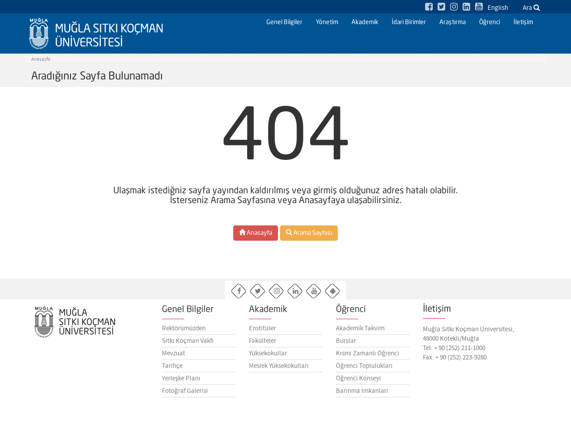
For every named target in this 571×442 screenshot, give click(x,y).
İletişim (523, 22)
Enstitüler (262, 331)
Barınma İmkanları (362, 394)
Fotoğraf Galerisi (185, 394)
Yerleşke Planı (181, 381)
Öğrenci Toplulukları (364, 369)
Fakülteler (262, 344)
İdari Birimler (409, 22)
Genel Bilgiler (284, 22)
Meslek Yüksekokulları (279, 369)
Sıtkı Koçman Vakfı (188, 344)
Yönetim (327, 22)
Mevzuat (173, 356)
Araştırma (452, 22)
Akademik (365, 22)
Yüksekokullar (268, 356)
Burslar (346, 344)
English (498, 8)
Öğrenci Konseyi (358, 381)
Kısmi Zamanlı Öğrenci (367, 356)
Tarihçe (172, 369)
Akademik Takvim (360, 331)
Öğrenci (489, 22)
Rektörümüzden (184, 331)
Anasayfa (40, 59)
